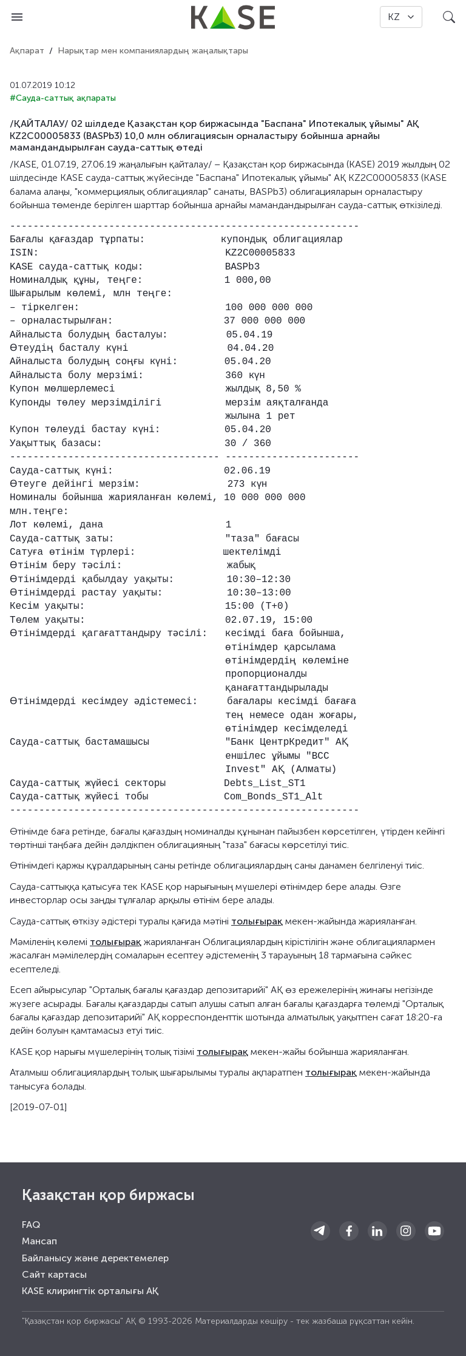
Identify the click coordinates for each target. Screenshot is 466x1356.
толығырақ (257, 921)
